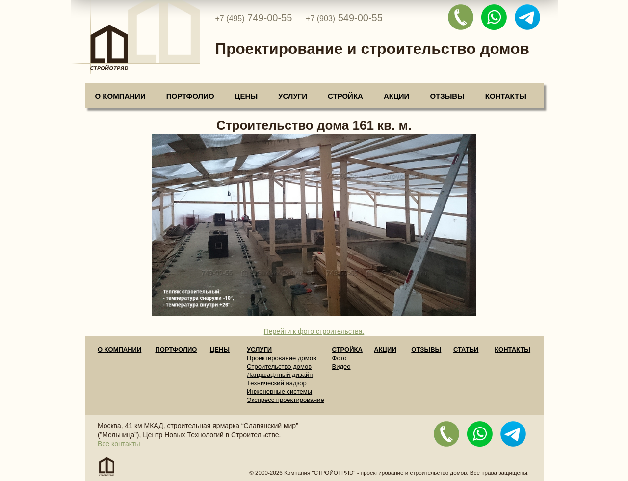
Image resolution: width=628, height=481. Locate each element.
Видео (341, 366)
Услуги (292, 96)
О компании (120, 96)
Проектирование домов (281, 358)
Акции (397, 96)
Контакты (505, 96)
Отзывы (447, 96)
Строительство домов (279, 366)
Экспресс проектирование (285, 399)
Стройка (345, 96)
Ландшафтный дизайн (280, 374)
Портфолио (190, 96)
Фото (339, 358)
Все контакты (119, 444)
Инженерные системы (279, 391)
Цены (246, 96)
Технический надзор (277, 383)
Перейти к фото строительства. (314, 331)
